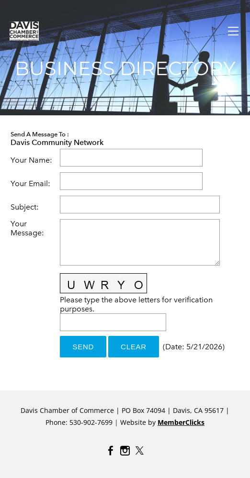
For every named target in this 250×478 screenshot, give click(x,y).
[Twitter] (139, 450)
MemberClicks (181, 422)
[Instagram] (125, 450)
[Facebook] (110, 450)
